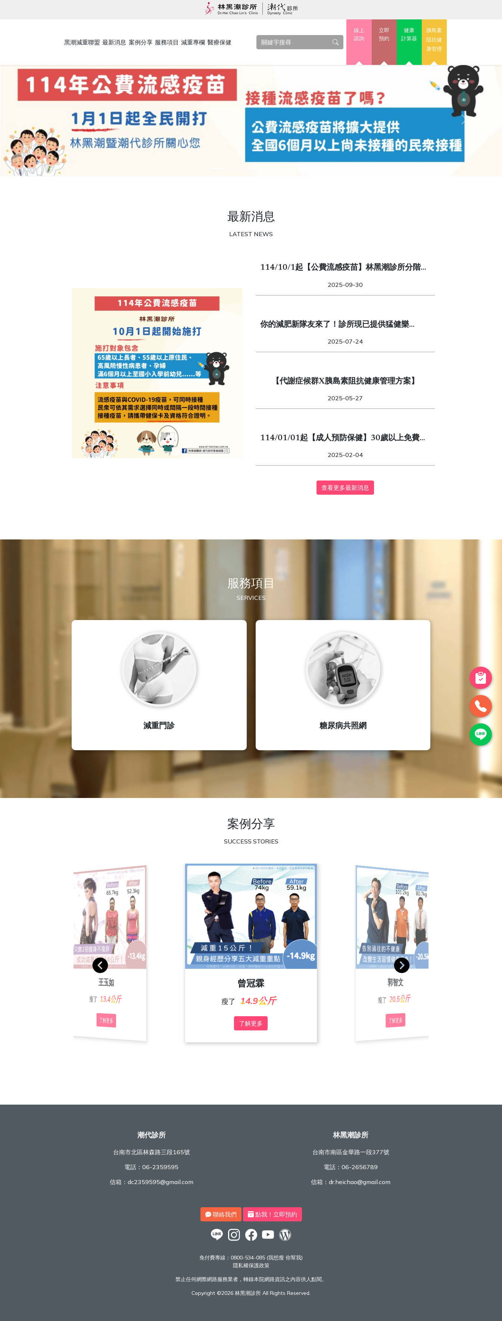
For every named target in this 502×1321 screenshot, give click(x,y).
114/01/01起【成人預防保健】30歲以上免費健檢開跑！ (343, 439)
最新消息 (114, 42)
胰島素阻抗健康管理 (434, 39)
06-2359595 (160, 1167)
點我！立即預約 (272, 1214)
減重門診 (159, 726)
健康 (409, 35)
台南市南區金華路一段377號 (350, 1152)
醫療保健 (219, 42)
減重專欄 (193, 42)
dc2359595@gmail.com (160, 1182)
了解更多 (251, 1023)
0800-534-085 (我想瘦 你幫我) (267, 1257)
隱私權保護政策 (251, 1265)
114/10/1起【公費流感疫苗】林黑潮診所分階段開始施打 (344, 269)
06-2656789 (360, 1167)
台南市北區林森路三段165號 (151, 1152)
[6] (284, 168)
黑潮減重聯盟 (82, 42)
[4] (258, 168)
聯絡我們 (221, 1214)
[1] (217, 168)
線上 (358, 35)
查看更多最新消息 (345, 487)
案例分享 (141, 42)
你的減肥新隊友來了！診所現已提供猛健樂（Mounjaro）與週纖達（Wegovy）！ (334, 326)
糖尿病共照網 (343, 726)
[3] (244, 168)
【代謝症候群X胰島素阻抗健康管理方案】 (345, 382)
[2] (231, 168)
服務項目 (167, 42)
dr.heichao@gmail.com (359, 1182)
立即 (384, 35)
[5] (271, 168)
